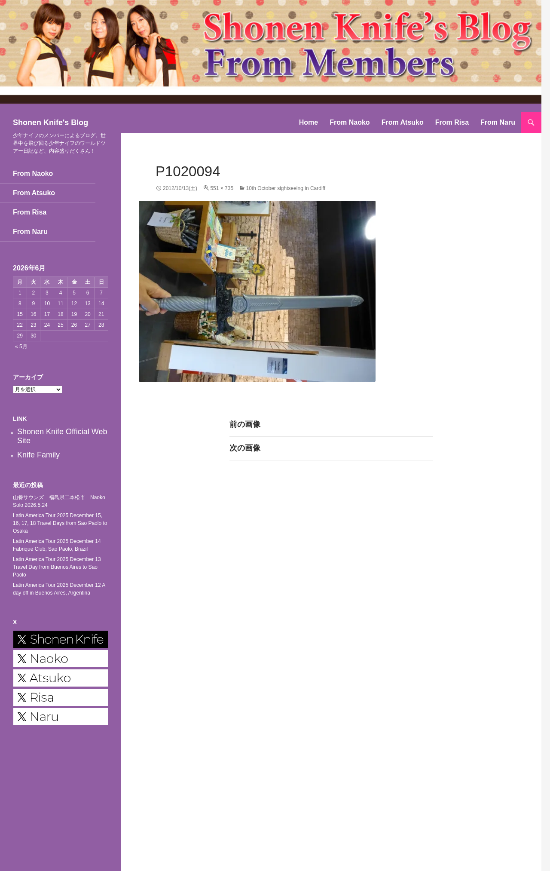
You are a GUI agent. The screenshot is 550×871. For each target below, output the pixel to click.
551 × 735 (221, 188)
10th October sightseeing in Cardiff (285, 188)
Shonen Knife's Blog (50, 122)
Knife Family (38, 455)
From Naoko (350, 122)
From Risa (452, 122)
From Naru (497, 122)
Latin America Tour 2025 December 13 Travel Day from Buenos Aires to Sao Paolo (57, 567)
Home (308, 122)
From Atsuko (403, 122)
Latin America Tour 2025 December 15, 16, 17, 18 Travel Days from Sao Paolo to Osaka (60, 523)
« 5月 (21, 346)
